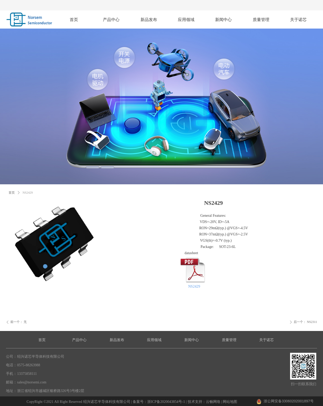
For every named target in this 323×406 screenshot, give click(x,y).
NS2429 (194, 286)
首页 (12, 192)
